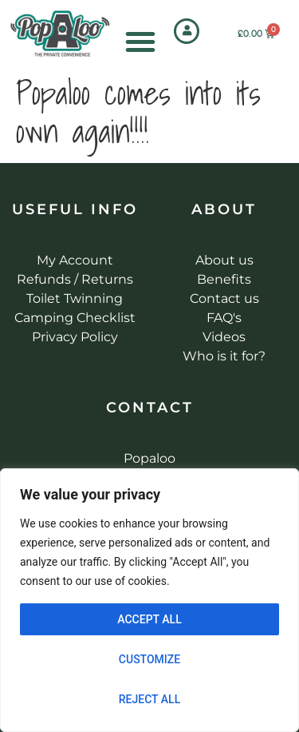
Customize (149, 659)
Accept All (149, 619)
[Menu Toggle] (140, 42)
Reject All (149, 699)
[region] (149, 600)
